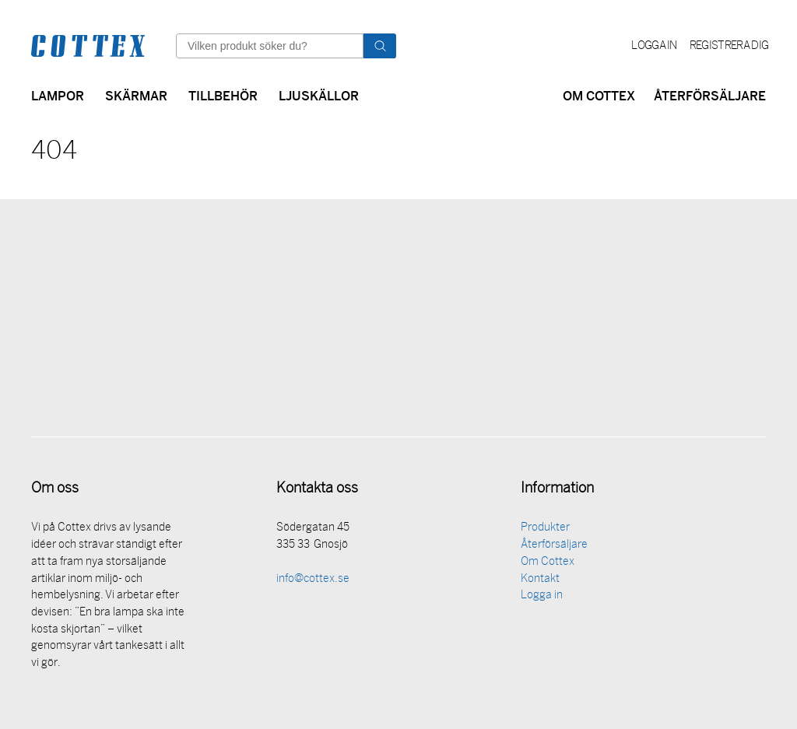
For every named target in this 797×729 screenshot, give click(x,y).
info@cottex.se (312, 582)
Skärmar (136, 94)
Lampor (57, 94)
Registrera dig (729, 46)
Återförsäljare (710, 94)
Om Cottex (599, 94)
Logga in (654, 46)
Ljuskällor (319, 94)
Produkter (545, 530)
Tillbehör (223, 94)
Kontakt (540, 582)
